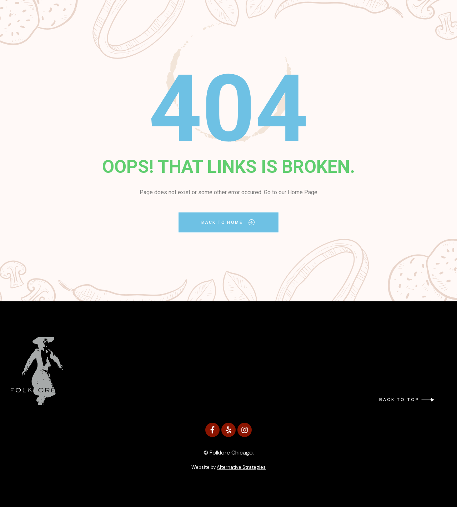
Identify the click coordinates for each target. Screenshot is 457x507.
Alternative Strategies (241, 467)
